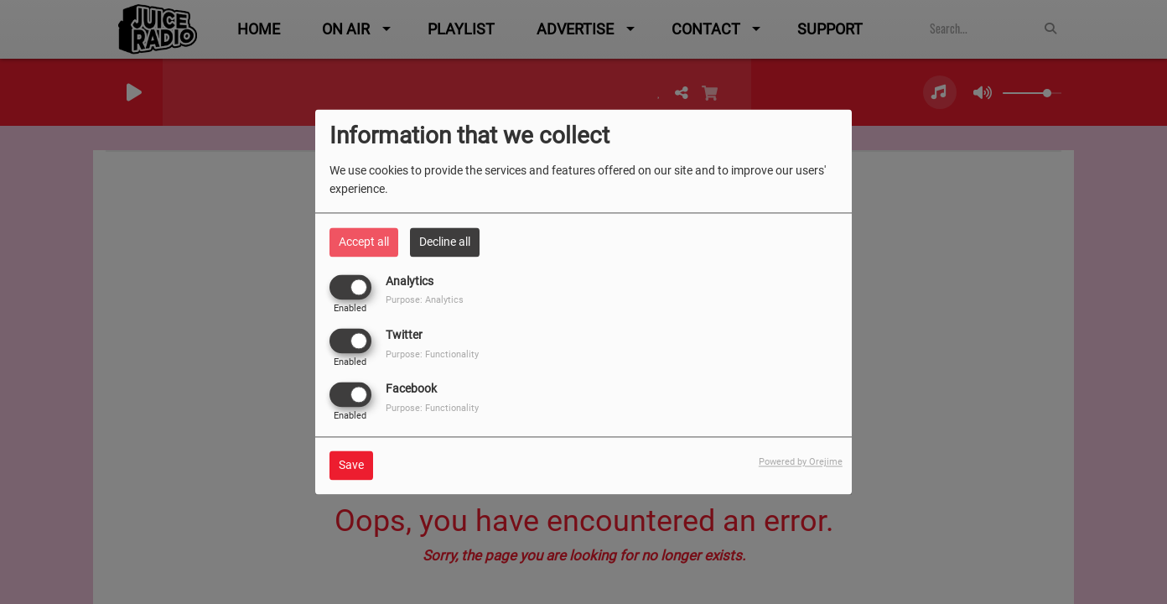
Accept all (364, 241)
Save (351, 465)
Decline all (444, 241)
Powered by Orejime (801, 462)
